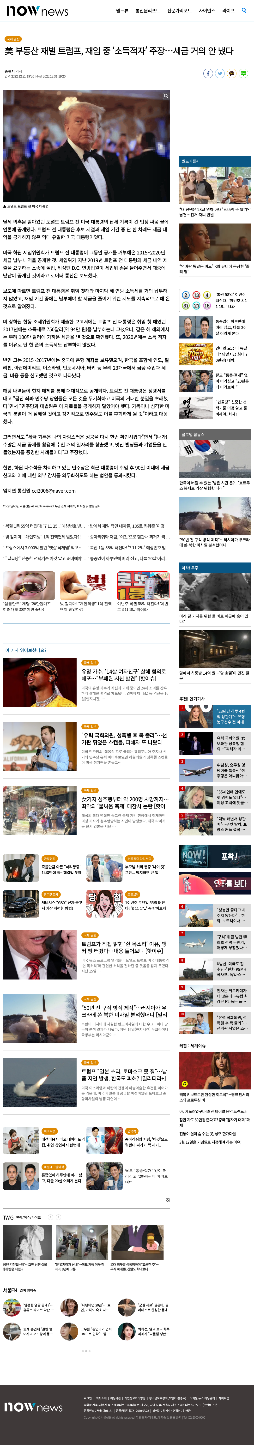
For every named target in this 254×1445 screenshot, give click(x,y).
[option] (83, 1250)
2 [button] (86, 1351)
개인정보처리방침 (134, 1398)
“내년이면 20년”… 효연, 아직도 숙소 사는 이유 (95, 1310)
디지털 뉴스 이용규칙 (202, 1398)
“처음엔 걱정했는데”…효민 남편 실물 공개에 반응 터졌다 (26, 1266)
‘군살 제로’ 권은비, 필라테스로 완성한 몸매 (153, 1307)
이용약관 (115, 1398)
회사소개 (101, 1398)
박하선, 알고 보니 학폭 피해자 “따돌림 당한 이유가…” (153, 1334)
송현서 (10, 71)
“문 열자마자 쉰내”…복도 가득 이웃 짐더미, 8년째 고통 (82, 1266)
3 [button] (90, 1351)
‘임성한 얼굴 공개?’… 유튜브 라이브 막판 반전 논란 (38, 1310)
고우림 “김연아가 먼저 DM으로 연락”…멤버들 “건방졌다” (96, 1334)
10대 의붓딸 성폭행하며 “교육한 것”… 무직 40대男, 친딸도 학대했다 (137, 1266)
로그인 (88, 1398)
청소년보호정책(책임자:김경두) (167, 1398)
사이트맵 (223, 1398)
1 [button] (83, 1351)
